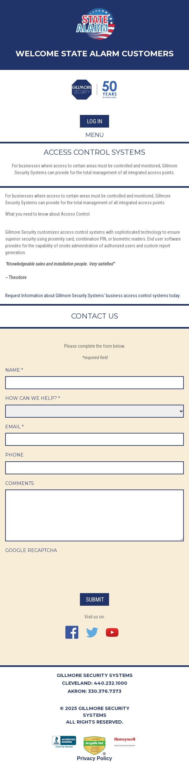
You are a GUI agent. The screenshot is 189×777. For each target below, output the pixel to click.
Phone (14, 455)
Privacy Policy (94, 758)
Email (14, 427)
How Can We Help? (32, 398)
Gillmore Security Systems (95, 675)
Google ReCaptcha (31, 550)
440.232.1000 (110, 683)
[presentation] (54, 569)
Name (14, 370)
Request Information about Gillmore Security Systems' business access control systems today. (92, 295)
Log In (94, 121)
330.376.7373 (104, 691)
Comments (19, 483)
